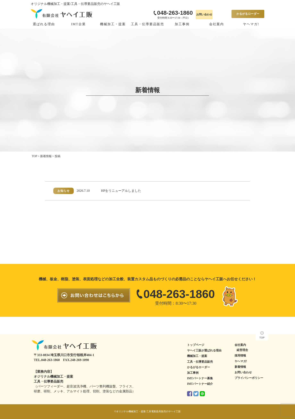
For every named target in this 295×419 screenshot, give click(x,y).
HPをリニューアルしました (121, 190)
